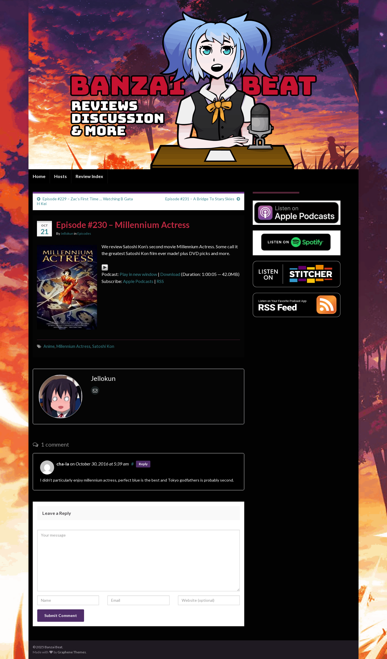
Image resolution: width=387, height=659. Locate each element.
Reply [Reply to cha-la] (143, 464)
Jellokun (67, 233)
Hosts (60, 176)
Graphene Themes (72, 652)
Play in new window (138, 274)
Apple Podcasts (138, 281)
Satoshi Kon (103, 346)
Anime (49, 346)
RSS (160, 281)
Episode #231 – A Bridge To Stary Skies (199, 198)
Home (39, 176)
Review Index (89, 176)
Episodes (84, 233)
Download (170, 274)
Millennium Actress (73, 346)
